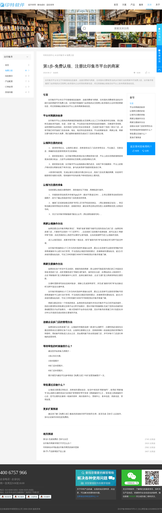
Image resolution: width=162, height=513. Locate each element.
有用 (136, 151)
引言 (132, 103)
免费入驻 (70, 55)
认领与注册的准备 (137, 115)
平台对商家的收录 (137, 107)
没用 (145, 151)
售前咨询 (8, 497)
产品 (133, 5)
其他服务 (46, 497)
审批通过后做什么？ (138, 134)
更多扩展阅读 (135, 137)
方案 (124, 5)
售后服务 (21, 497)
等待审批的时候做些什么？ (141, 130)
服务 (141, 5)
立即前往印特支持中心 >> (88, 496)
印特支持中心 (49, 55)
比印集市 (60, 55)
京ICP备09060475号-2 (127, 509)
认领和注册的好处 (137, 111)
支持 (149, 5)
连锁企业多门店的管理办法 (141, 126)
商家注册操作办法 (137, 122)
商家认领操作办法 (137, 118)
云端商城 (34, 497)
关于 (158, 5)
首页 (116, 5)
